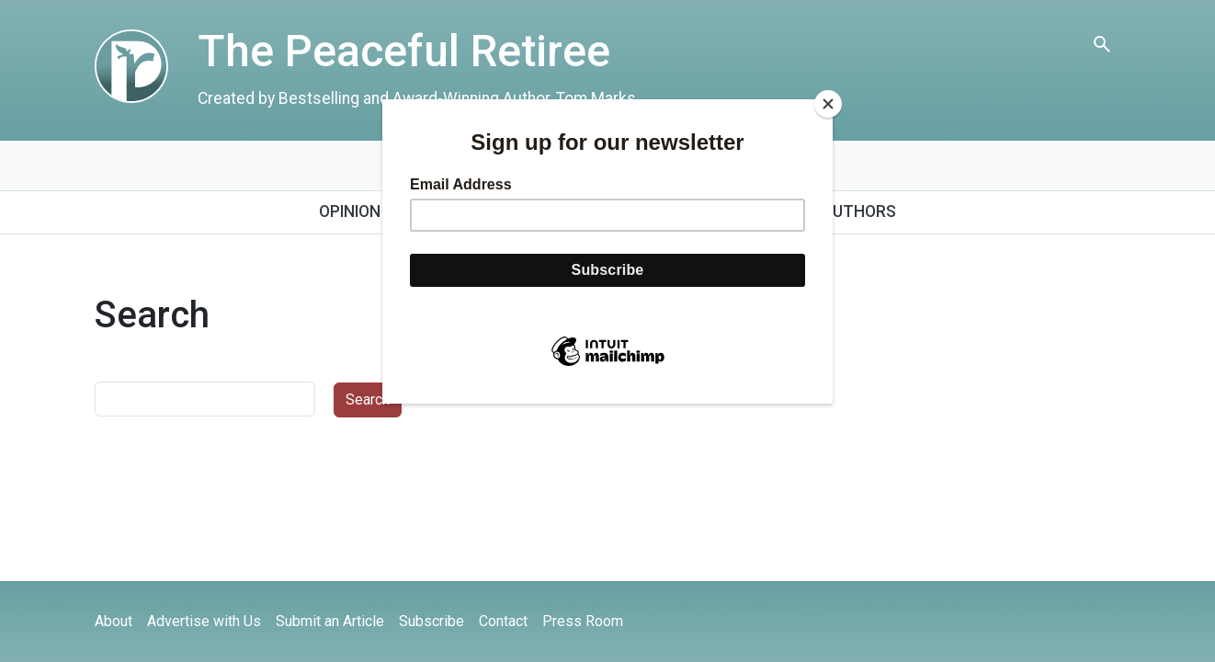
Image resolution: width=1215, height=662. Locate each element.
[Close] (828, 104)
